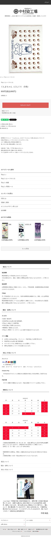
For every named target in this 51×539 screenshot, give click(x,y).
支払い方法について (12, 529)
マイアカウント (4, 520)
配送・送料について (22, 529)
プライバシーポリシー (17, 531)
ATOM (36, 531)
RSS (34, 531)
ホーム (1, 77)
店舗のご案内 (5, 202)
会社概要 (3, 210)
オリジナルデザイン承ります (9, 206)
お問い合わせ (4, 524)
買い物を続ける (4, 128)
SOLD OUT (25, 105)
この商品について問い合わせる (8, 126)
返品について (5, 111)
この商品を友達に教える (6, 124)
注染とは (3, 198)
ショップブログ (27, 531)
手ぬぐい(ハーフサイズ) (9, 77)
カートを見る (29, 520)
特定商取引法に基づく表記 (9, 113)
